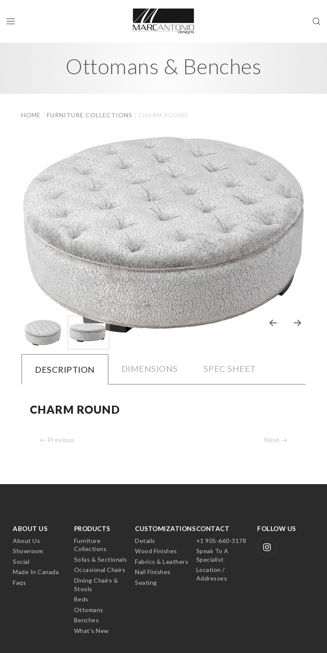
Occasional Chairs (100, 569)
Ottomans (88, 609)
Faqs (19, 582)
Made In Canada (36, 571)
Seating (146, 582)
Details (145, 540)
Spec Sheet (230, 368)
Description (65, 369)
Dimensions (149, 368)
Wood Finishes (156, 550)
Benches (86, 620)
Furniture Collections (90, 545)
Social (21, 561)
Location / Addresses (211, 574)
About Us (26, 540)
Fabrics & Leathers (161, 561)
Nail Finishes (153, 571)
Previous (57, 439)
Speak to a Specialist (212, 555)
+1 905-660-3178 (221, 540)
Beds (81, 599)
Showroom (28, 550)
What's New (91, 630)
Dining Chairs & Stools (96, 584)
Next (275, 439)
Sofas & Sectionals (100, 559)
